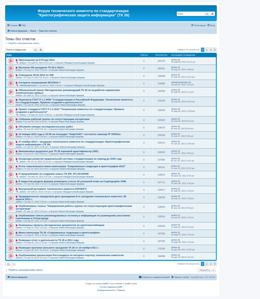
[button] (215, 50)
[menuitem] (22, 25)
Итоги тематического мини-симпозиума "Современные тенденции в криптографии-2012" (72, 166)
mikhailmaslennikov (28, 85)
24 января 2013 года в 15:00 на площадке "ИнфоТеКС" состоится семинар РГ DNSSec (70, 134)
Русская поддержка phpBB (111, 287)
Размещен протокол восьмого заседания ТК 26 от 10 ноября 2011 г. (59, 247)
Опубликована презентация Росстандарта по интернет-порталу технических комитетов (71, 255)
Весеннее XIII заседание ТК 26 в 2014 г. (42, 67)
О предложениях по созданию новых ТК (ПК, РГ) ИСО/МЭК (54, 173)
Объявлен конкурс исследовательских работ (46, 126)
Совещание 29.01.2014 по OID (36, 75)
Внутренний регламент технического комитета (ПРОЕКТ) (53, 189)
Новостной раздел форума (71, 70)
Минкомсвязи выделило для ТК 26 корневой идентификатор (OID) (58, 151)
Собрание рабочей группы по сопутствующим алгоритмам (54, 119)
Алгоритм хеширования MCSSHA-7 (39, 82)
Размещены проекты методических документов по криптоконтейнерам (61, 225)
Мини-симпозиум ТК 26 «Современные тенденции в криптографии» (59, 232)
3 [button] (210, 49)
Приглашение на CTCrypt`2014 (37, 60)
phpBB (104, 284)
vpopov (19, 121)
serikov (22, 63)
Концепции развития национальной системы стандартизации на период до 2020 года (70, 158)
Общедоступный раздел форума (79, 63)
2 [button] (206, 49)
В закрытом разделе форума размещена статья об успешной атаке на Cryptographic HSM (72, 181)
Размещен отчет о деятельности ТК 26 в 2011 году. (49, 240)
